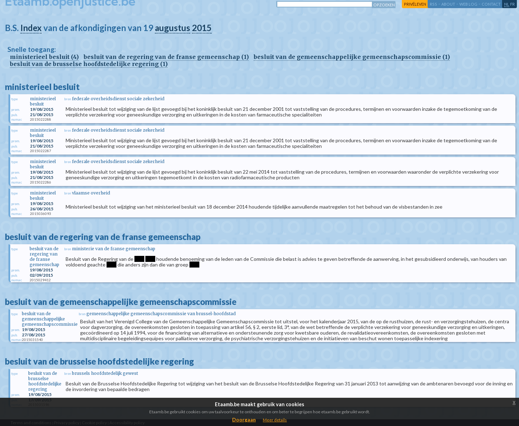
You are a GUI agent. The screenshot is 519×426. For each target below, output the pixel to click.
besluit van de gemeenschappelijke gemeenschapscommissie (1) (352, 56)
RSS (433, 4)
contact (491, 4)
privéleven (415, 4)
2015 (202, 28)
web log (468, 4)
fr (512, 4)
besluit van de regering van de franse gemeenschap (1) (166, 56)
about (448, 4)
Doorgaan (244, 419)
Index (31, 28)
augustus (172, 28)
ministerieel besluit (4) (44, 56)
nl (506, 4)
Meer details (275, 419)
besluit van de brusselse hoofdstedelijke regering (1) (89, 63)
